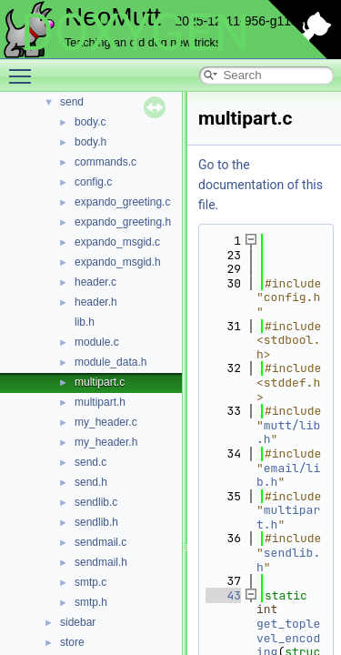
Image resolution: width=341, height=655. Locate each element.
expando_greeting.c (122, 202)
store (72, 642)
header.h (96, 302)
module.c (97, 342)
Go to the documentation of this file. (260, 184)
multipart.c (100, 382)
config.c (93, 182)
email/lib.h (288, 475)
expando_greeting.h (123, 222)
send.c (90, 462)
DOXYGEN (135, 33)
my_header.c (106, 422)
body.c (90, 122)
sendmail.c (100, 542)
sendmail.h (101, 562)
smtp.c (90, 582)
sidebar (77, 622)
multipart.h (100, 402)
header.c (95, 282)
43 (223, 595)
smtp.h (91, 602)
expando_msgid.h (118, 262)
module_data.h (110, 362)
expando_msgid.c (117, 242)
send (72, 102)
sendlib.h (96, 522)
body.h (90, 142)
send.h (91, 482)
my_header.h (106, 442)
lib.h (85, 322)
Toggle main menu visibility (24, 68)
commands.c (105, 162)
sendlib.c (96, 502)
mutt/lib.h (288, 433)
